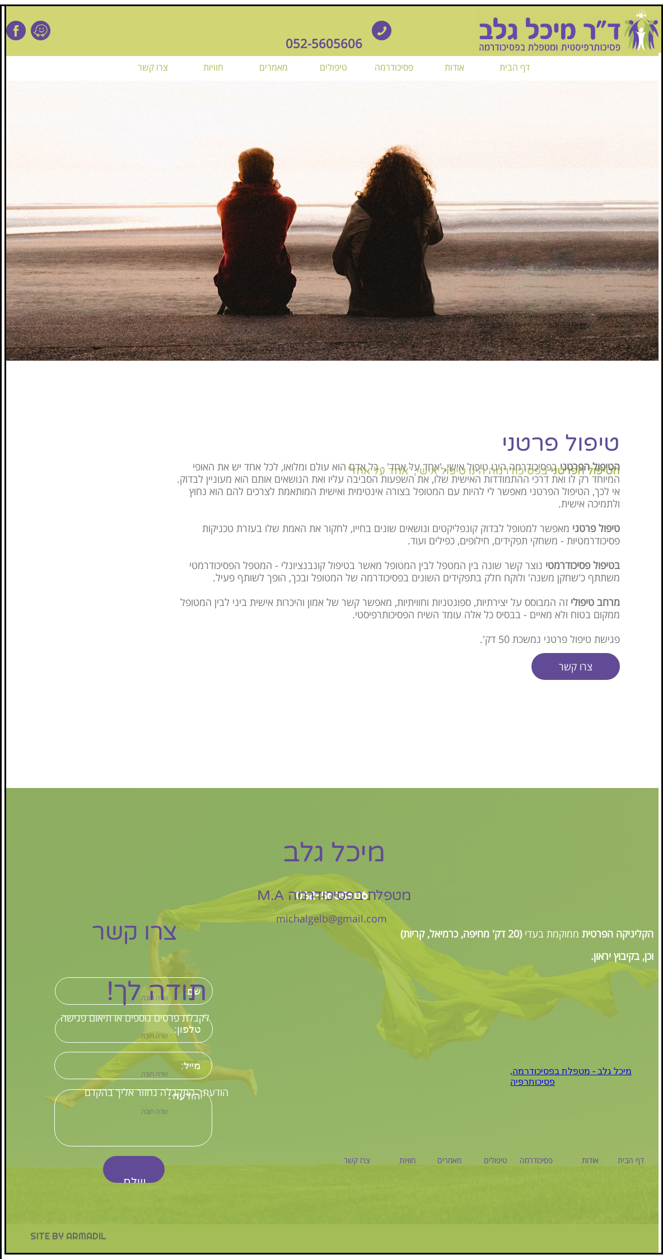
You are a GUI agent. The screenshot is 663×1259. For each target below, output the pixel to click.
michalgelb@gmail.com (331, 918)
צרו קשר (575, 666)
